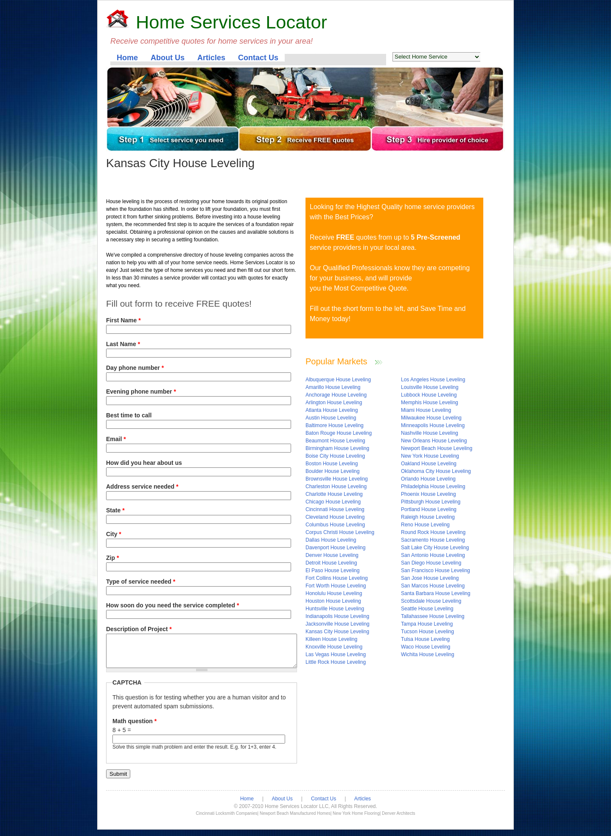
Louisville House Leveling (429, 387)
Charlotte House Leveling (334, 494)
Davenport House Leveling (335, 548)
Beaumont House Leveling (335, 441)
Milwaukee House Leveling (431, 418)
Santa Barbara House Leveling (435, 593)
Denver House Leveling (332, 555)
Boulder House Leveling (332, 471)
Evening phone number (141, 391)
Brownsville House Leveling (337, 479)
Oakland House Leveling (429, 464)
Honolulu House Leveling (334, 593)
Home (127, 58)
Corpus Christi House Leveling (340, 532)
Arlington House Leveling (334, 402)
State (115, 510)
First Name (123, 320)
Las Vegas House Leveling (336, 654)
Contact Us (258, 58)
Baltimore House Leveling (335, 425)
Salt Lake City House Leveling (435, 548)
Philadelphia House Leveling (433, 486)
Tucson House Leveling (427, 632)
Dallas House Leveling (331, 540)
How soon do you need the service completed (172, 605)
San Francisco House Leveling (435, 570)
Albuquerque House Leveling (338, 380)
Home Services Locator (231, 22)
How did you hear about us (144, 462)
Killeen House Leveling (331, 639)
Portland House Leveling (429, 509)
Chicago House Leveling (333, 502)
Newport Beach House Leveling (436, 448)
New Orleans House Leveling (434, 441)
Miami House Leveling (426, 410)
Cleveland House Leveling (335, 517)
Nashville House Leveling (429, 433)
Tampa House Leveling (427, 624)
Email (116, 439)
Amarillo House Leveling (333, 387)
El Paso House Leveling (332, 570)
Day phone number (135, 367)
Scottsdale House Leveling (431, 601)
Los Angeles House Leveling (433, 380)
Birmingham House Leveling (337, 448)
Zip (112, 557)
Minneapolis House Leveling (433, 425)
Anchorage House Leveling (336, 395)
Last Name (123, 344)
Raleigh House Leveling (428, 517)
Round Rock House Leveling (433, 532)
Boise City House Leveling (335, 456)
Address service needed (142, 486)
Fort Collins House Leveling (337, 578)
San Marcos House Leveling (433, 586)
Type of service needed (140, 581)
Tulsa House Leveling (425, 639)
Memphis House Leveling (429, 402)
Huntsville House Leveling (335, 609)
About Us (168, 58)
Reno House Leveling (425, 525)
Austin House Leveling (331, 418)
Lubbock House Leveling (429, 395)
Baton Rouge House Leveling (339, 433)
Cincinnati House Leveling (335, 509)
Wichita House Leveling (427, 654)
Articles (211, 58)
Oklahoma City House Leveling (436, 471)
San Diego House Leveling (431, 563)
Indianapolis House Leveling (337, 616)
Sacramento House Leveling (433, 540)
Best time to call (128, 415)
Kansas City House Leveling (337, 632)
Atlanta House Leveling (332, 410)
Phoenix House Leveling (428, 494)
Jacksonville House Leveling (338, 624)
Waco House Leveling (425, 647)
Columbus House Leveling (335, 525)
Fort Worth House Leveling (336, 586)
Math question (134, 727)
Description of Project (139, 629)
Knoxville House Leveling (334, 647)
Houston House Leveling (333, 601)
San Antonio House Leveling (433, 555)
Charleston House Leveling (336, 486)
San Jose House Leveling (430, 578)
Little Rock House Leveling (336, 662)
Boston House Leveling (332, 464)
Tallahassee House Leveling (432, 616)
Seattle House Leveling (427, 609)
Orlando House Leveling (428, 479)
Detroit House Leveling (331, 563)
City (113, 534)
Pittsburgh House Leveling (430, 502)
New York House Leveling (430, 456)
